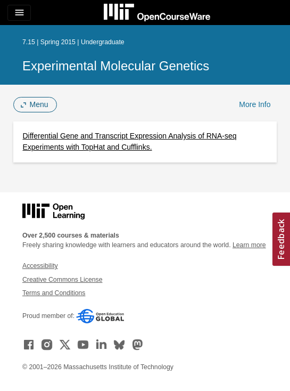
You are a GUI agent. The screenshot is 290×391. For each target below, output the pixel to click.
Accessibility (40, 266)
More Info (254, 104)
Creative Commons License (62, 279)
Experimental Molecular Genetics (115, 66)
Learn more (249, 245)
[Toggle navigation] (19, 13)
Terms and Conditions (53, 293)
